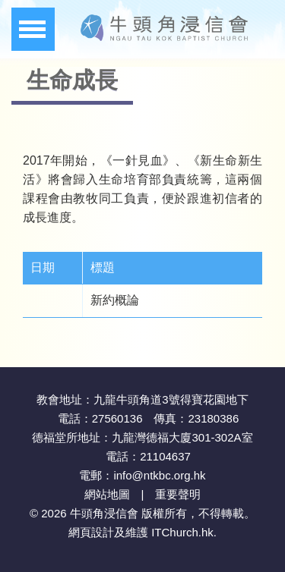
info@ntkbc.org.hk (159, 475)
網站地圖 (107, 494)
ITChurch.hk (182, 532)
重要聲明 (178, 494)
